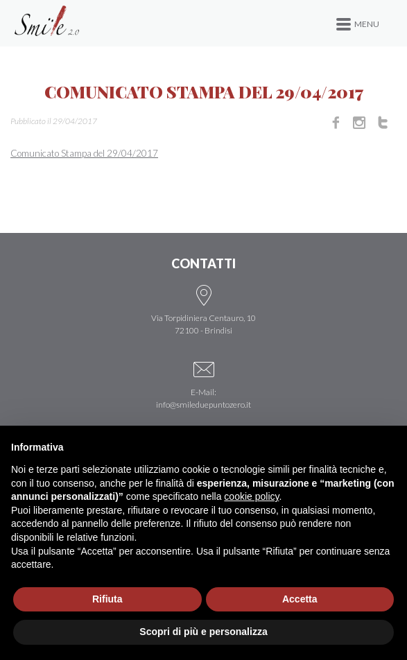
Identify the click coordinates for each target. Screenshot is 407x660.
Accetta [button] (300, 599)
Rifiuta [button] (107, 599)
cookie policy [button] (251, 496)
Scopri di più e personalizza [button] (203, 631)
